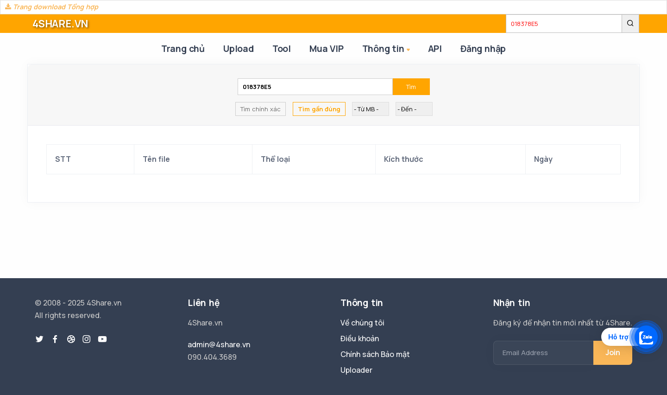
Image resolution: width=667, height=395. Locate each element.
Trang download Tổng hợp (51, 6)
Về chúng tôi (362, 323)
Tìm (411, 87)
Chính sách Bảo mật (375, 354)
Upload (238, 49)
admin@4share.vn (219, 344)
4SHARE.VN (60, 24)
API (435, 49)
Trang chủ (183, 49)
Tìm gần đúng (319, 109)
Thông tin (387, 49)
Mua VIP (326, 49)
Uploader (356, 370)
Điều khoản (359, 338)
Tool (281, 49)
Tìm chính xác (260, 109)
